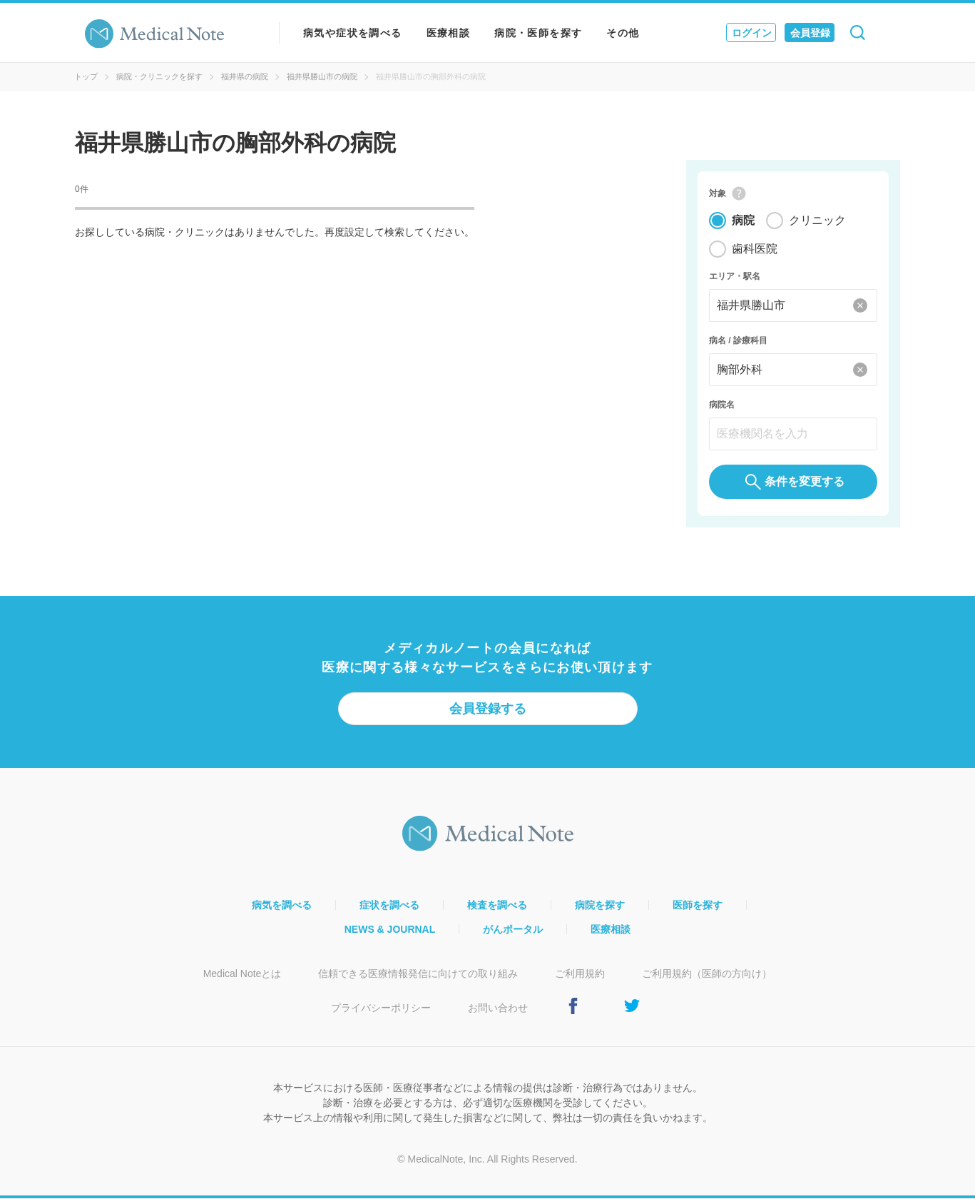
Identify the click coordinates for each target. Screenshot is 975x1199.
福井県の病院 (244, 76)
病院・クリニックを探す (159, 76)
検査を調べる (497, 905)
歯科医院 (754, 249)
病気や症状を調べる (352, 33)
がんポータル (513, 930)
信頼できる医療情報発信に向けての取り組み (418, 974)
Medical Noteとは (242, 974)
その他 (622, 33)
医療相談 (449, 33)
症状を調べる (389, 905)
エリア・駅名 (734, 277)
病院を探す (600, 905)
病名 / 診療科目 (738, 341)
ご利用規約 (580, 974)
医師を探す (698, 905)
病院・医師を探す (538, 33)
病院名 (722, 405)
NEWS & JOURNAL (390, 930)
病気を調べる (282, 905)
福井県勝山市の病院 (322, 76)
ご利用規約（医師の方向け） (707, 974)
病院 (743, 221)
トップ (86, 76)
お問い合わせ (498, 1008)
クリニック (817, 221)
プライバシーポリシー (381, 1008)
